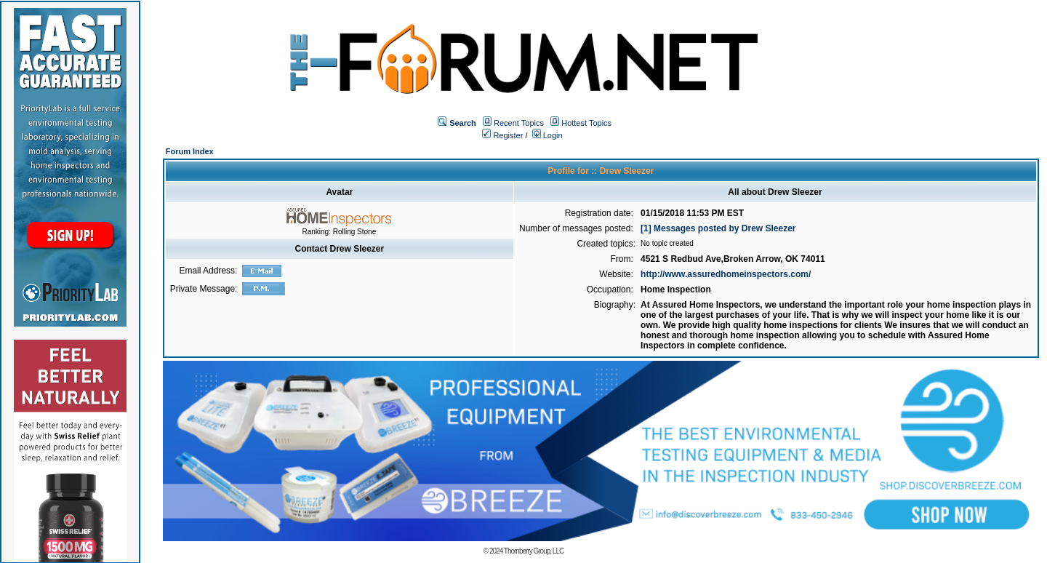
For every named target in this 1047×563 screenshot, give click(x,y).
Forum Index (190, 151)
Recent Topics (519, 123)
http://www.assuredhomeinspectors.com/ (726, 274)
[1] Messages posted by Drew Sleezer (718, 228)
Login (547, 135)
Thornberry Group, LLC (533, 551)
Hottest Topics (586, 123)
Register (502, 135)
